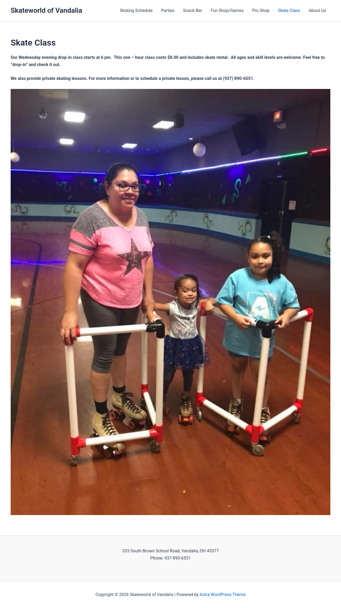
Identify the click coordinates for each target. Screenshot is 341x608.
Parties (167, 10)
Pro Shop (260, 10)
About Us (317, 10)
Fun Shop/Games (227, 10)
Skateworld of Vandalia (46, 10)
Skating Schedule (136, 10)
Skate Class (289, 10)
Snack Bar (192, 10)
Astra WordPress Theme (222, 594)
